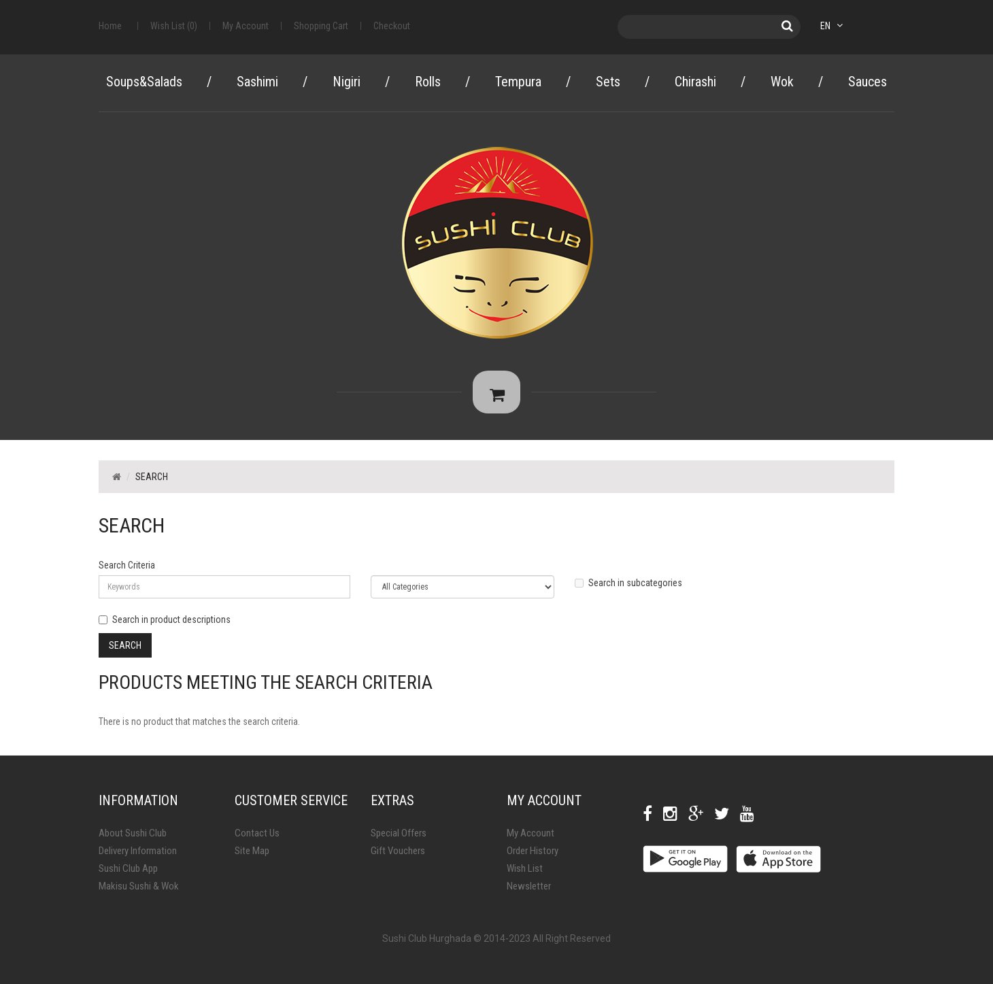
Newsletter (529, 891)
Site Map (252, 855)
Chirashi (695, 81)
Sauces (867, 81)
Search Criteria (127, 569)
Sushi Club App (128, 873)
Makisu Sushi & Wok (139, 891)
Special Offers (398, 838)
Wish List (525, 873)
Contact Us (257, 838)
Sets (608, 81)
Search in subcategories (628, 587)
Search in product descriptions (165, 624)
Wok (782, 81)
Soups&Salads (144, 81)
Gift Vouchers (398, 855)
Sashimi (257, 81)
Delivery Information (138, 855)
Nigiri (346, 81)
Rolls (428, 81)
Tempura (518, 81)
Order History (532, 855)
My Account (530, 838)
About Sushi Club (133, 838)
